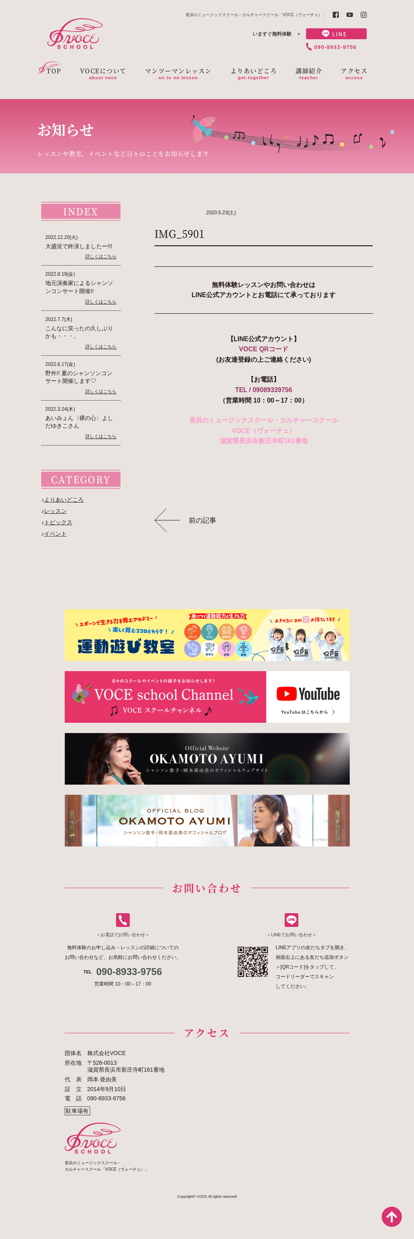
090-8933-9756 (335, 47)
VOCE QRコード (263, 349)
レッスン (55, 511)
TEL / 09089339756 (263, 389)
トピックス (58, 522)
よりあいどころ (64, 499)
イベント (55, 533)
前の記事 (202, 520)
